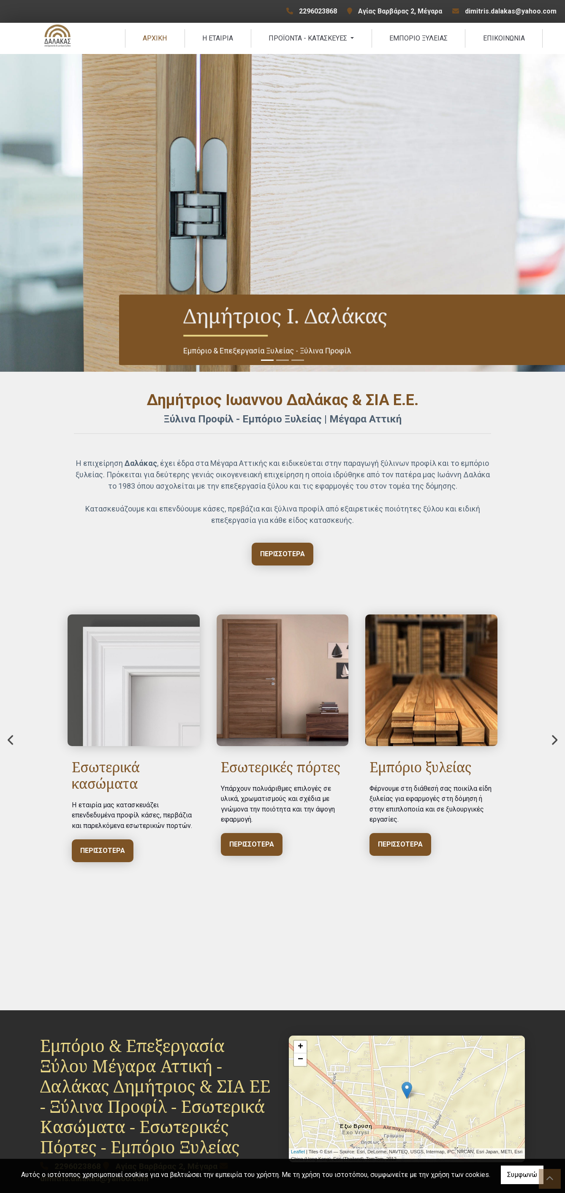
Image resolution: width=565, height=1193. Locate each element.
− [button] (300, 1062)
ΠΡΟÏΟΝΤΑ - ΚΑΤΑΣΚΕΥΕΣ (309, 39)
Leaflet (298, 1154)
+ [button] (300, 1049)
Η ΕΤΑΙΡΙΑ (217, 39)
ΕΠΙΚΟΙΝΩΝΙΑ (504, 39)
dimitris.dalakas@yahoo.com (511, 11)
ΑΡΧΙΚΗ (155, 39)
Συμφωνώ (522, 1175)
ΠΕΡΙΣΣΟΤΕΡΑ (121, 847)
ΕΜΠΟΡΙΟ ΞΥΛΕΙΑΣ (418, 39)
